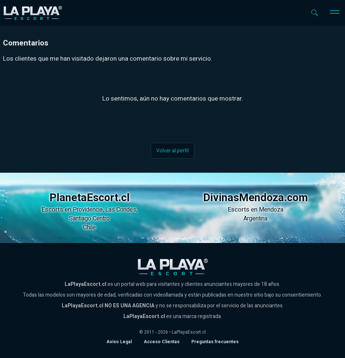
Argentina (255, 218)
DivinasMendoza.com (255, 198)
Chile (89, 227)
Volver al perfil (172, 151)
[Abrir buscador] (314, 13)
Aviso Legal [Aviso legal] (119, 341)
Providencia (88, 209)
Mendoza (271, 209)
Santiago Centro (89, 218)
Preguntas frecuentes (215, 341)
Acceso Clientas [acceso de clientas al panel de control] (162, 341)
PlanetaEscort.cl (89, 198)
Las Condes (120, 209)
